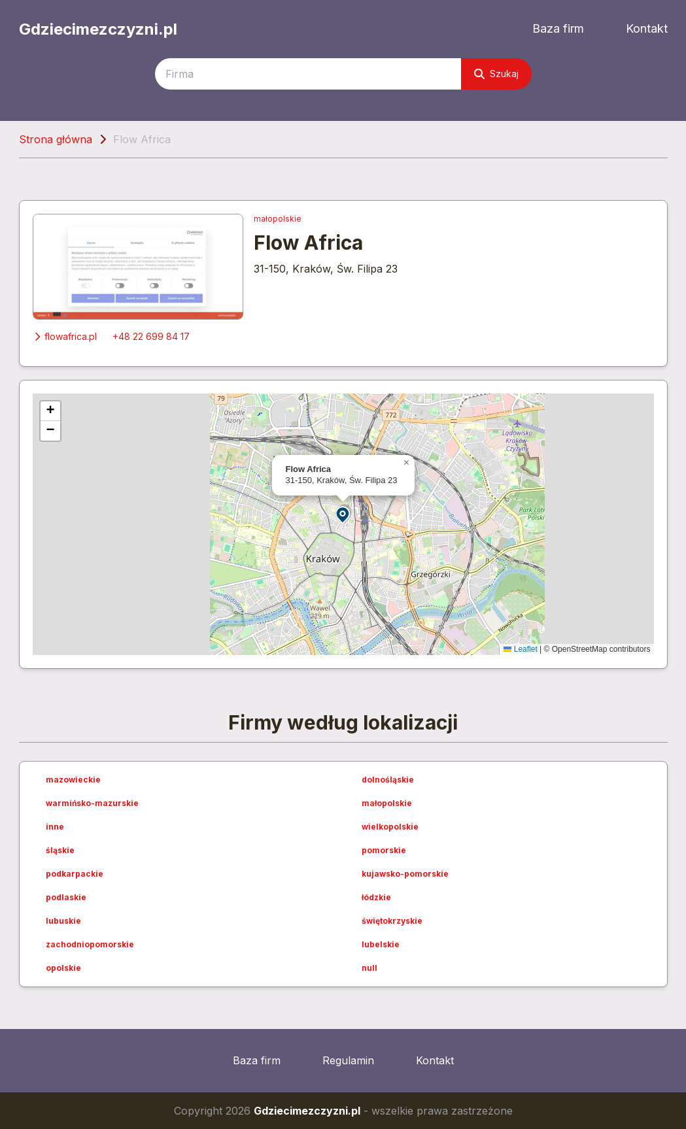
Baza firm (558, 28)
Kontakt (647, 28)
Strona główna (55, 139)
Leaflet (520, 649)
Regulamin (348, 1060)
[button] (343, 514)
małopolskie (277, 219)
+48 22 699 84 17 (151, 336)
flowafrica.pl (65, 336)
